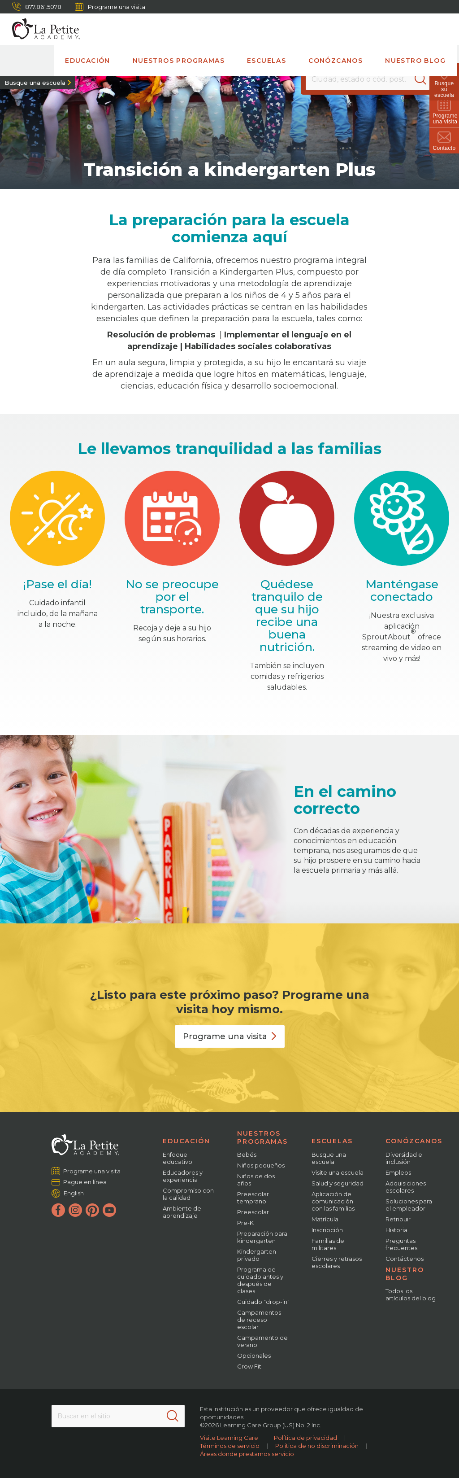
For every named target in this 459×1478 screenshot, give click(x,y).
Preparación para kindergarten (262, 1237)
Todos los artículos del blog (410, 1294)
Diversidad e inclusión (403, 1158)
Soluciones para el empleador (408, 1205)
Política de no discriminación (317, 1445)
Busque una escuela (34, 82)
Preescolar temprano (253, 1197)
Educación (87, 61)
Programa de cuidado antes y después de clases (260, 1280)
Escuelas (266, 61)
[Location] (367, 79)
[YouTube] (109, 1210)
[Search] (420, 79)
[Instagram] (75, 1210)
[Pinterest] (92, 1210)
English (74, 1193)
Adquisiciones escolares (405, 1187)
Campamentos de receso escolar (259, 1319)
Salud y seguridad (338, 1183)
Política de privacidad (305, 1437)
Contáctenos (404, 1258)
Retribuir (398, 1219)
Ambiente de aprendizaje (182, 1212)
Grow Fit (249, 1366)
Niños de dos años (256, 1179)
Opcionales (254, 1355)
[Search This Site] (118, 1416)
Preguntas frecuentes (401, 1244)
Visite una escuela (338, 1172)
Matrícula (325, 1219)
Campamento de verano (262, 1341)
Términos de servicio (230, 1445)
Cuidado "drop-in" (263, 1301)
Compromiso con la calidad (188, 1194)
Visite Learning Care (229, 1437)
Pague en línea (85, 1181)
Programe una (230, 1036)
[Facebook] (58, 1210)
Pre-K (245, 1222)
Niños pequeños (261, 1165)
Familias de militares (328, 1244)
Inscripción (327, 1229)
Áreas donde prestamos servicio (247, 1453)
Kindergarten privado (256, 1255)
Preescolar (253, 1212)
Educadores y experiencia (183, 1176)
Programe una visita (110, 7)
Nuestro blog (415, 61)
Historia (396, 1229)
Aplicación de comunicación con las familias (333, 1201)
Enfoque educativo (177, 1158)
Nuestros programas (179, 61)
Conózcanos (335, 61)
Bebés (246, 1154)
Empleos (398, 1172)
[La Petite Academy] (42, 29)
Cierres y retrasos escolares (337, 1262)
